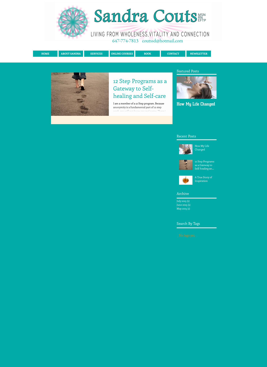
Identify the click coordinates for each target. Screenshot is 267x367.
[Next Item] (210, 87)
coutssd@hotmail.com (162, 40)
